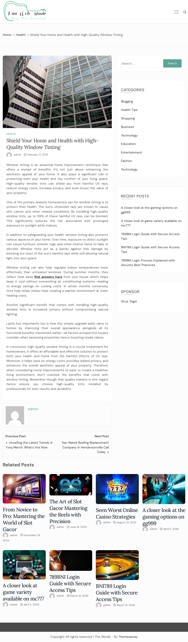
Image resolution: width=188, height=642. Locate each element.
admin (17, 154)
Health (11, 134)
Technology (129, 135)
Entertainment (131, 152)
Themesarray (127, 637)
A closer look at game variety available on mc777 (23, 592)
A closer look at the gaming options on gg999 (163, 517)
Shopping (128, 118)
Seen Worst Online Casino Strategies (117, 513)
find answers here (48, 277)
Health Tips (129, 110)
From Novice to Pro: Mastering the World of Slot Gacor (24, 519)
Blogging (127, 101)
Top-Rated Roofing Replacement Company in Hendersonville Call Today (85, 447)
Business (127, 127)
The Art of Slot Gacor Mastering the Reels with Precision (68, 511)
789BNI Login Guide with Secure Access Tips (70, 583)
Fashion (126, 161)
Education (128, 144)
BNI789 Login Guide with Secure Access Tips (117, 592)
